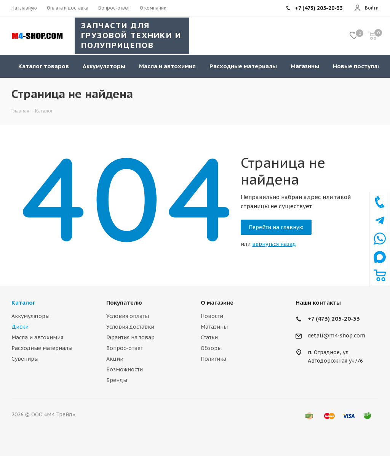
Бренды (116, 380)
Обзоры (211, 348)
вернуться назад (274, 244)
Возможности (124, 369)
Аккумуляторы (30, 316)
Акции (114, 358)
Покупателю (124, 302)
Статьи (209, 337)
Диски (20, 326)
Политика (213, 358)
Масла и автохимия (37, 337)
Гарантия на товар (130, 337)
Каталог (23, 302)
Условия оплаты (127, 316)
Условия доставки (130, 326)
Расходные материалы (41, 348)
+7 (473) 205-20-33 (334, 318)
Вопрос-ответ (124, 348)
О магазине (217, 302)
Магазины (214, 326)
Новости (212, 316)
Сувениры (24, 358)
